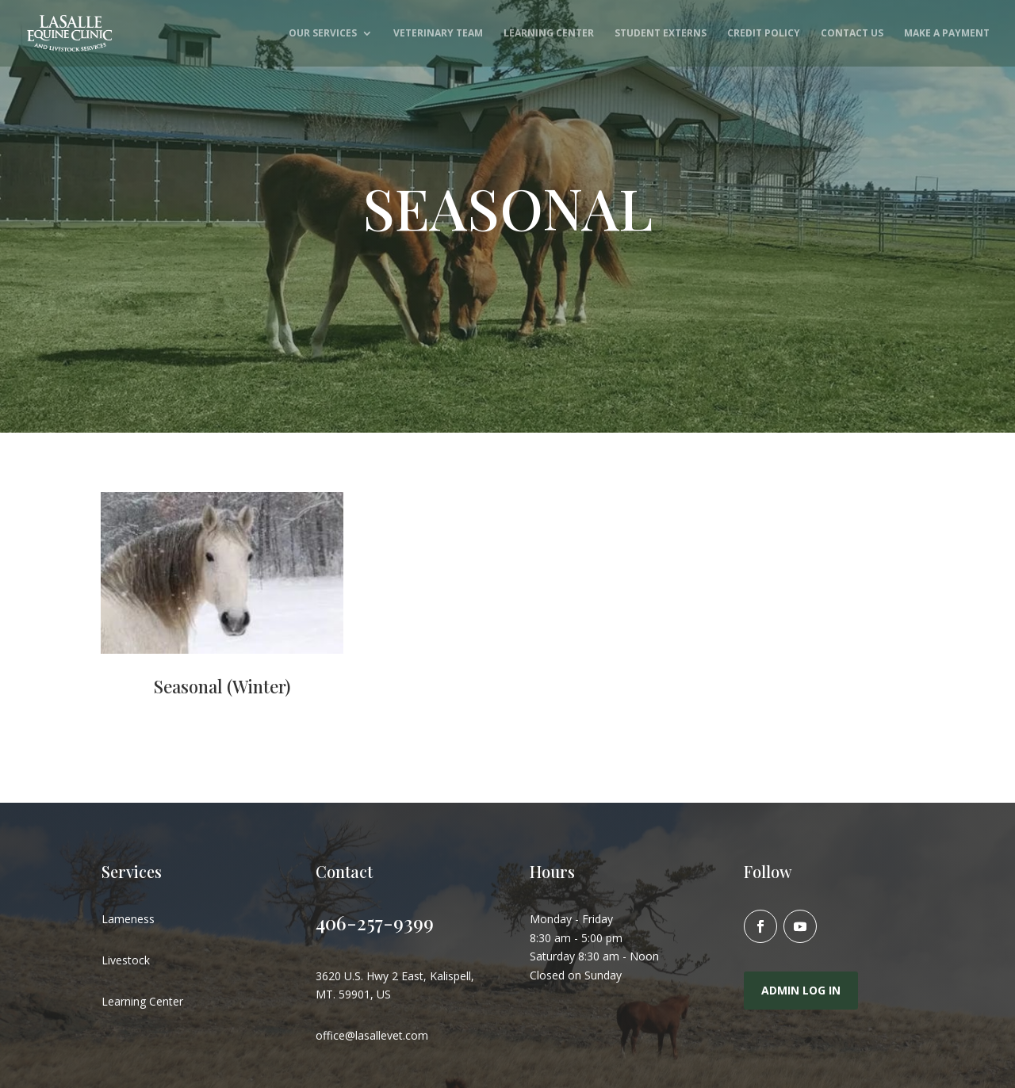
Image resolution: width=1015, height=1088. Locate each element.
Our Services (323, 34)
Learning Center (549, 34)
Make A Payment (947, 34)
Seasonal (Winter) (222, 686)
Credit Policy (763, 34)
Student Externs (661, 34)
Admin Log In (801, 990)
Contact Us (852, 34)
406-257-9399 (375, 922)
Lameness (128, 918)
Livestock (126, 960)
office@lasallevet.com (372, 1035)
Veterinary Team (438, 34)
